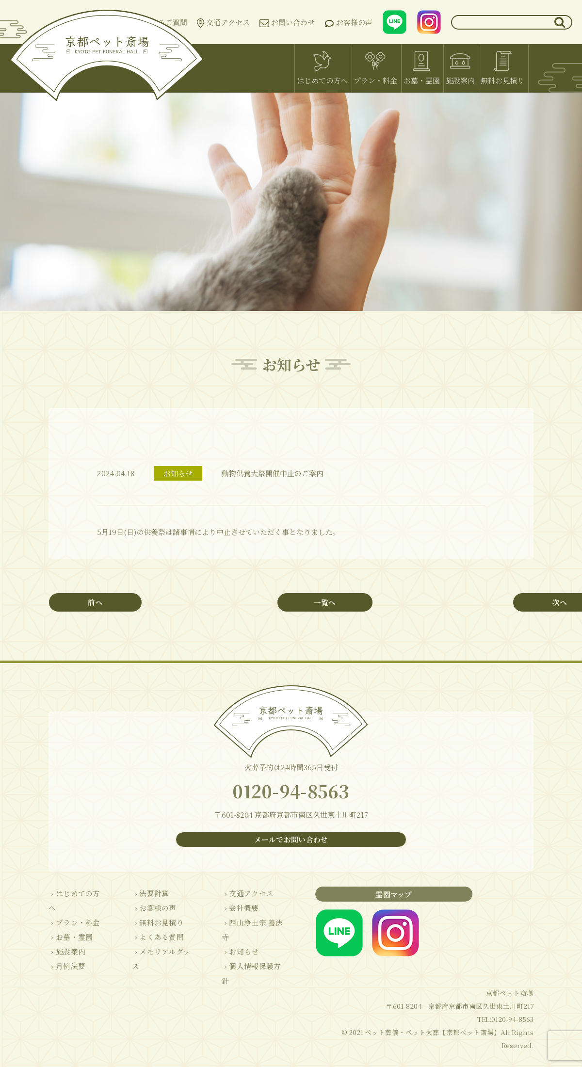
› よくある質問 (152, 943)
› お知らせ (230, 943)
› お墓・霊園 (68, 928)
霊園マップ (376, 899)
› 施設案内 (65, 943)
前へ (109, 603)
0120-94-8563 (291, 794)
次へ (473, 603)
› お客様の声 (148, 913)
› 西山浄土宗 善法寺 (246, 928)
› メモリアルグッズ (159, 957)
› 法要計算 (145, 899)
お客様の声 (348, 22)
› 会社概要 (230, 913)
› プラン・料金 (72, 913)
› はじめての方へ (76, 899)
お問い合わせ (287, 22)
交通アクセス (223, 22)
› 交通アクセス (238, 899)
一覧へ (291, 603)
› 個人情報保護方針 (245, 957)
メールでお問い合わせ (291, 845)
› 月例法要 (65, 957)
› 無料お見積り (152, 928)
